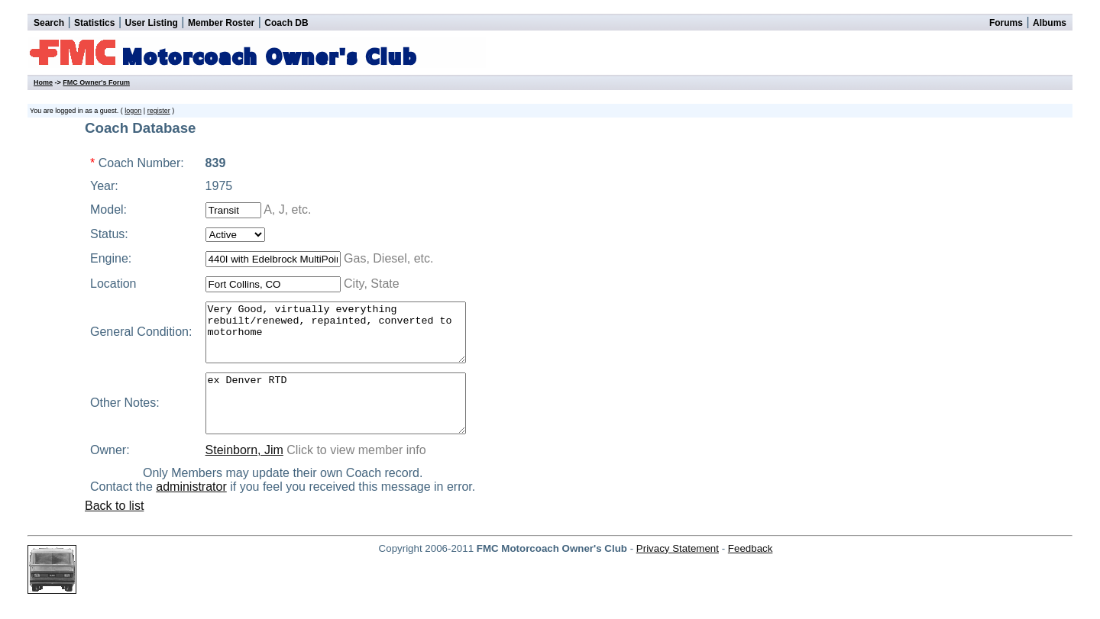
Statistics (94, 23)
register (158, 110)
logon (133, 110)
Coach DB (286, 23)
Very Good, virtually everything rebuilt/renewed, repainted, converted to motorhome (346, 338)
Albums (1049, 23)
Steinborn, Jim (240, 472)
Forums (1006, 23)
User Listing (151, 23)
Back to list (114, 528)
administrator (199, 509)
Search (49, 23)
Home (43, 82)
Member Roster (221, 23)
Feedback (750, 571)
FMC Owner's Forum (96, 82)
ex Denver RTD (346, 420)
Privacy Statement (677, 571)
